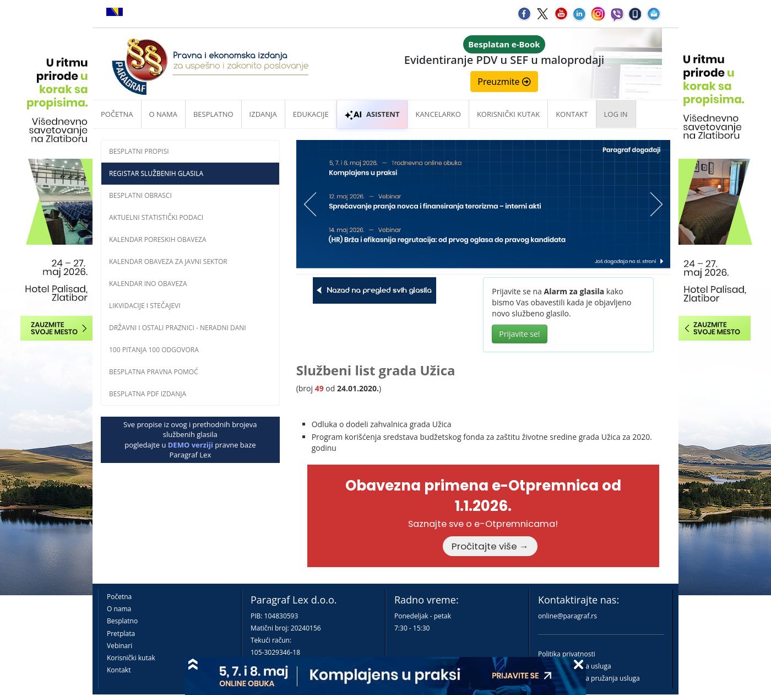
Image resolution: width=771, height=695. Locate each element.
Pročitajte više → (490, 546)
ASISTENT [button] (372, 114)
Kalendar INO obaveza (148, 283)
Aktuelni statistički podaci (156, 217)
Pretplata (121, 633)
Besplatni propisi (139, 151)
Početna (117, 114)
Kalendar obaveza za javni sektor (168, 261)
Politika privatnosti (566, 654)
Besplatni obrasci (140, 195)
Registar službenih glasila (156, 173)
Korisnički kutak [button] (508, 114)
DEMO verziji (190, 445)
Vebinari (119, 645)
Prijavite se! (519, 333)
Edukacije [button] (311, 114)
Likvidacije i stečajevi (145, 305)
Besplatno (213, 114)
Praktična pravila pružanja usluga (589, 678)
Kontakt (119, 670)
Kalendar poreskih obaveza (158, 239)
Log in (616, 114)
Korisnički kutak (131, 657)
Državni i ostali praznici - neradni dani (177, 327)
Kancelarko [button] (437, 114)
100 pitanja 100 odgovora (154, 349)
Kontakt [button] (572, 114)
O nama (163, 114)
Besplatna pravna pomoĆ (153, 371)
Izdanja (263, 114)
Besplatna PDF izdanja (147, 393)
